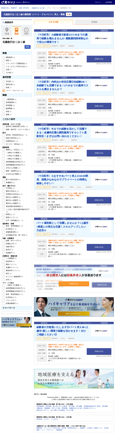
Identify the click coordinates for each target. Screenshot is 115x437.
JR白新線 (105, 406)
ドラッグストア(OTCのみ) (16, 66)
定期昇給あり (11, 141)
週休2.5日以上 (12, 191)
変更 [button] (27, 47)
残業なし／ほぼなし (14, 150)
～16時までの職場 (13, 153)
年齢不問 (10, 247)
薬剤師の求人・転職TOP (9, 8)
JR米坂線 (48, 406)
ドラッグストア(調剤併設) (16, 63)
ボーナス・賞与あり (14, 144)
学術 (8, 111)
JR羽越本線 (40, 406)
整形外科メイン (12, 270)
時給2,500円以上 (13, 138)
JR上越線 (79, 406)
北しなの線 (69, 410)
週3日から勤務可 (13, 203)
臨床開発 (10, 108)
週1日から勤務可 (13, 197)
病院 (8, 60)
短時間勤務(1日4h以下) (15, 162)
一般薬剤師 (10, 99)
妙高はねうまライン (42, 410)
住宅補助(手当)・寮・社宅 (16, 235)
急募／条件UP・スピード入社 (17, 129)
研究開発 (10, 105)
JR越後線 (47, 408)
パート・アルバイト (14, 90)
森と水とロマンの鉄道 (60, 406)
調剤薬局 (10, 57)
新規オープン (11, 217)
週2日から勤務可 (13, 200)
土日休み (10, 188)
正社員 (9, 81)
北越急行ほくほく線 (38, 8)
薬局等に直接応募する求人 (16, 126)
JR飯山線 (39, 408)
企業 (8, 69)
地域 (7, 31)
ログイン (98, 2)
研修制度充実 (11, 232)
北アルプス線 (56, 408)
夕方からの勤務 (12, 168)
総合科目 (10, 261)
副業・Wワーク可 (13, 240)
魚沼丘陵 (39, 419)
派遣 (8, 87)
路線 (16, 31)
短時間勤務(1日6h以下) (15, 165)
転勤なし (10, 214)
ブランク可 (10, 300)
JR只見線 (72, 406)
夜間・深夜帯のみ (13, 171)
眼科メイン (10, 264)
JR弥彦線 (64, 408)
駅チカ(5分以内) (12, 179)
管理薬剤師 (10, 102)
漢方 (8, 273)
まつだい (46, 419)
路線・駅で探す (24, 8)
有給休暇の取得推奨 (14, 206)
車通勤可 (10, 182)
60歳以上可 (11, 244)
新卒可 (9, 250)
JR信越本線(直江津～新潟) (92, 406)
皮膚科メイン (11, 267)
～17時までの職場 (13, 156)
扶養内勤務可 (11, 303)
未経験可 (10, 253)
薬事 (8, 114)
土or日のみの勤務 (13, 174)
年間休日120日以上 (13, 194)
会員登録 (108, 2)
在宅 (8, 280)
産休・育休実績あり (14, 226)
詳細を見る (99, 59)
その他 (9, 72)
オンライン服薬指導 (14, 276)
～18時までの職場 (13, 159)
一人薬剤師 (10, 258)
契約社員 (10, 84)
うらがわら (54, 419)
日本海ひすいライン (89, 408)
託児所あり (10, 229)
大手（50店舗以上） (14, 220)
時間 (26, 31)
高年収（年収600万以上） (16, 135)
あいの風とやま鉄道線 (58, 410)
